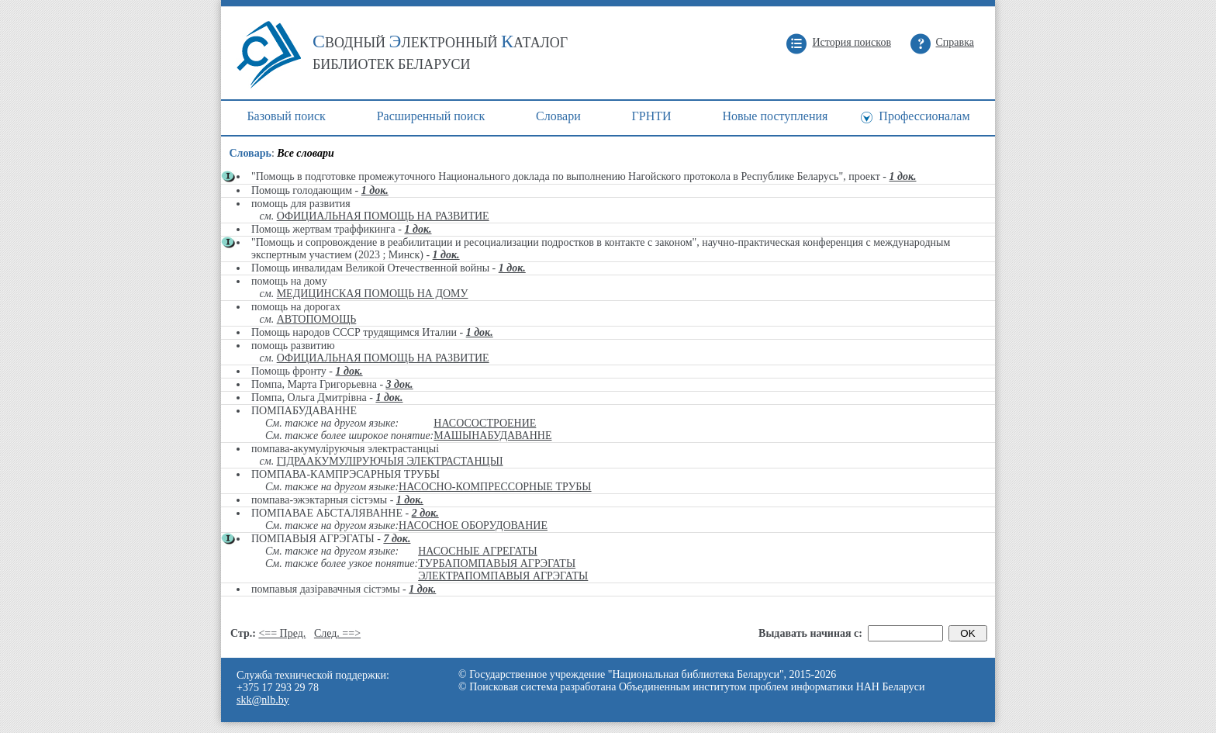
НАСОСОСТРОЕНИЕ (485, 423)
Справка (955, 42)
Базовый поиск (286, 116)
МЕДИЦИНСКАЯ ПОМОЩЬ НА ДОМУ (372, 293)
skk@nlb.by (263, 700)
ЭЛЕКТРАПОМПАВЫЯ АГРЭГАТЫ (503, 576)
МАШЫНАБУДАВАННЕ (492, 435)
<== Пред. (282, 633)
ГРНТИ (652, 116)
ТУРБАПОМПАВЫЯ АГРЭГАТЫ (496, 563)
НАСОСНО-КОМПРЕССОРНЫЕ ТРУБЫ (495, 487)
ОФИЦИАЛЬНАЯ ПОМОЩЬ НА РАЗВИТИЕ (383, 216)
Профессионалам (924, 116)
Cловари (558, 116)
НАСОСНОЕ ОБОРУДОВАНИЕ (473, 525)
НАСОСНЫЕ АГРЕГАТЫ (477, 551)
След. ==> (337, 633)
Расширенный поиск (431, 116)
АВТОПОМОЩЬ (317, 319)
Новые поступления (774, 116)
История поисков (851, 42)
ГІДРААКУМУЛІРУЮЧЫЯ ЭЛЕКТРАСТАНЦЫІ (390, 461)
